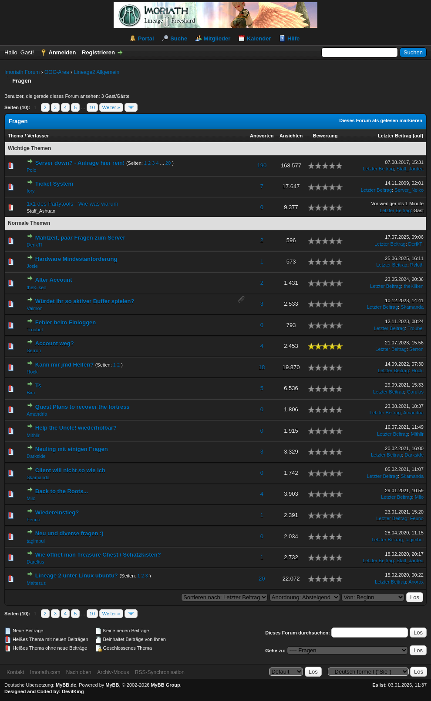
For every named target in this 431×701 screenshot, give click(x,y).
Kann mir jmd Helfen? (64, 364)
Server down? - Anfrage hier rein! (80, 163)
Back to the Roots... (61, 491)
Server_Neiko (409, 190)
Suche (178, 38)
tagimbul (36, 541)
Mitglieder (217, 38)
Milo (31, 498)
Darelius (35, 561)
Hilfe (293, 38)
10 (92, 107)
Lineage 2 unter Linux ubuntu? (76, 575)
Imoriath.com (45, 672)
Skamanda (412, 307)
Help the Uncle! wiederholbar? (76, 427)
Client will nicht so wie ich (70, 470)
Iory (30, 191)
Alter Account (53, 280)
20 (168, 163)
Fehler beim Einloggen (65, 322)
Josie (32, 266)
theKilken (36, 287)
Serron (34, 350)
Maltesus (36, 583)
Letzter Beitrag (394, 135)
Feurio (33, 519)
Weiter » (111, 107)
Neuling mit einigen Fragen (71, 449)
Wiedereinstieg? (57, 512)
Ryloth (417, 264)
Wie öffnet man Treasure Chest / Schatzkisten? (98, 554)
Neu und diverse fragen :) (69, 533)
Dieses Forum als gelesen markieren (380, 120)
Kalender (259, 38)
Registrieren (98, 52)
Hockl (33, 371)
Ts (38, 385)
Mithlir (33, 435)
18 (262, 367)
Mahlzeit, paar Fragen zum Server (80, 237)
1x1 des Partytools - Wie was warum (72, 203)
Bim (31, 392)
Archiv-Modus (113, 672)
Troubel (35, 329)
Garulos (415, 391)
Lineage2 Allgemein (96, 72)
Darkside (36, 456)
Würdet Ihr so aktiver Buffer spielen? (85, 301)
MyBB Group (165, 685)
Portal (146, 38)
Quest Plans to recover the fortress (82, 407)
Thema (15, 135)
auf (418, 135)
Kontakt (15, 672)
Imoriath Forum (22, 72)
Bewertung (325, 135)
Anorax (416, 581)
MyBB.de (66, 685)
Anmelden (62, 52)
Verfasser (38, 135)
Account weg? (54, 343)
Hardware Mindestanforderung (76, 259)
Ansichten (291, 135)
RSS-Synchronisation (160, 672)
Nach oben (78, 672)
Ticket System (54, 183)
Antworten (261, 135)
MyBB (112, 685)
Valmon (34, 308)
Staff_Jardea (410, 168)
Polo (31, 170)
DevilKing (73, 691)
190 (261, 165)
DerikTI (34, 244)
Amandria (37, 414)
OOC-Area (56, 72)
